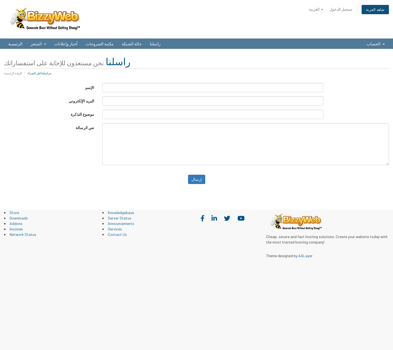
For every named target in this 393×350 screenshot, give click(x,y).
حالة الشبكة (132, 43)
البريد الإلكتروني (81, 101)
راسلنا (155, 43)
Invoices (16, 229)
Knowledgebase (121, 212)
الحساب (376, 43)
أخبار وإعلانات (66, 43)
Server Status (119, 218)
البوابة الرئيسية (13, 73)
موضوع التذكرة (82, 114)
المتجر (38, 43)
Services (115, 229)
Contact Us (117, 234)
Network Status (23, 234)
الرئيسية (15, 43)
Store (14, 212)
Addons (16, 223)
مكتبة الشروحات (100, 43)
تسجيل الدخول (340, 9)
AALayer (305, 255)
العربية (316, 9)
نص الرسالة (85, 127)
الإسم (89, 87)
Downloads (19, 218)
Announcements (121, 223)
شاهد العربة (375, 9)
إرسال (197, 179)
